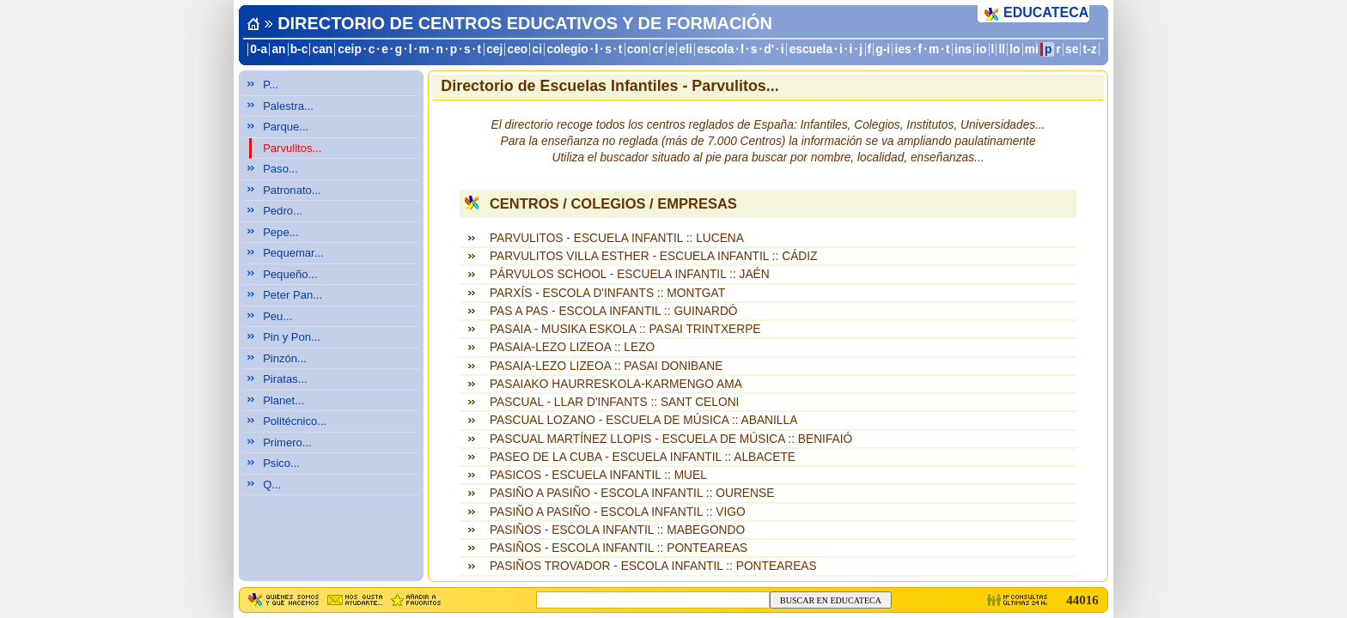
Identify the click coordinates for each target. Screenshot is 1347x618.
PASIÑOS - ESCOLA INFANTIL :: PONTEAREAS (618, 548)
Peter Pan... (292, 294)
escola (715, 49)
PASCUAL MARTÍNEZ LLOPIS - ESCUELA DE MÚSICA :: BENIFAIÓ (671, 439)
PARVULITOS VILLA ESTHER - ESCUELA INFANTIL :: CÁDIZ (654, 256)
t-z (1090, 49)
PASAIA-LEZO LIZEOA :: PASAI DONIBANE (606, 366)
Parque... (285, 126)
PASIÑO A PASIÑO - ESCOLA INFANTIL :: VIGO (618, 512)
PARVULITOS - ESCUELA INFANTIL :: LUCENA (617, 238)
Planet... (283, 400)
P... (270, 84)
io (981, 49)
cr (658, 49)
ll (1002, 49)
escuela (810, 49)
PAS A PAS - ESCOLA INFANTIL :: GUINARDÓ (614, 311)
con (637, 49)
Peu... (277, 316)
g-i (882, 49)
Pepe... (280, 232)
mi (1032, 49)
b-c (299, 49)
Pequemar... (293, 252)
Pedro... (282, 210)
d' (769, 49)
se (1071, 49)
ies (903, 49)
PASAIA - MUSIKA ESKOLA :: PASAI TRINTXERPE (625, 329)
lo (1014, 49)
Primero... (287, 442)
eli (686, 49)
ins (963, 49)
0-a (258, 49)
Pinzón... (285, 358)
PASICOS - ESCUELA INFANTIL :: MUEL (598, 475)
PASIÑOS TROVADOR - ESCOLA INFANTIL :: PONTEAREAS (653, 566)
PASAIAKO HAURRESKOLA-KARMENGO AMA (616, 384)
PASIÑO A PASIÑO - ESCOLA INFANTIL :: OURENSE (632, 493)
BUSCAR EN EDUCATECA (830, 600)
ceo (518, 49)
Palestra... (288, 106)
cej (494, 49)
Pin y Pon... (291, 336)
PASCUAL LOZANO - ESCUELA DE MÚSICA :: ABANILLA (643, 420)
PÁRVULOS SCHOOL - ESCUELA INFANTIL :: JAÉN (630, 274)
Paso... (280, 168)
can (323, 49)
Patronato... (292, 190)
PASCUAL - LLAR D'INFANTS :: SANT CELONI (614, 402)
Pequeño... (290, 274)
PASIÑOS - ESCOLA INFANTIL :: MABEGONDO (617, 530)
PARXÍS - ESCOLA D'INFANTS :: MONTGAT (607, 293)
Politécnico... (294, 421)
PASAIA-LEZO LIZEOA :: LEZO (572, 347)
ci (536, 49)
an (278, 49)
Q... (272, 484)
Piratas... (285, 379)
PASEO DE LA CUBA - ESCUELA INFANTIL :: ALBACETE (642, 457)
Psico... (281, 463)
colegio (567, 49)
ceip (350, 49)
